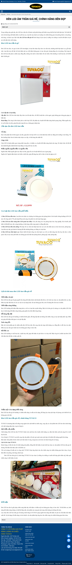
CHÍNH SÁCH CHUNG (29, 543)
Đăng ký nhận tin (29, 555)
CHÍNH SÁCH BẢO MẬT (30, 537)
